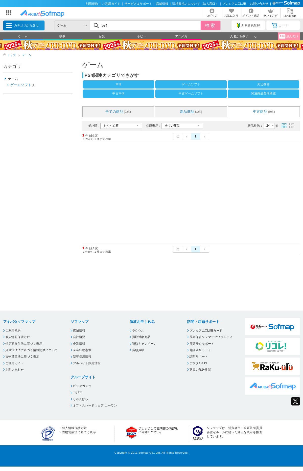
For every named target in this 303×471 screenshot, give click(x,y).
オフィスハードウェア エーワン (95, 405)
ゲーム (22, 36)
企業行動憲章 (82, 350)
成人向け (288, 36)
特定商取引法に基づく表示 (24, 343)
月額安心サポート (201, 343)
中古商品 (264, 111)
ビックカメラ (82, 386)
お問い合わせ (259, 3)
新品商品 (191, 111)
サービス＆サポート (138, 3)
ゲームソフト (191, 84)
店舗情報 (162, 3)
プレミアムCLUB (234, 3)
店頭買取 (138, 350)
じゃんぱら (80, 399)
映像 (62, 36)
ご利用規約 (13, 330)
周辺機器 (263, 84)
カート (280, 25)
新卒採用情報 (82, 356)
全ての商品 (118, 111)
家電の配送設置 (200, 369)
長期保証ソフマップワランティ (211, 337)
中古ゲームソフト (191, 93)
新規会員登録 (248, 25)
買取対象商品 (141, 337)
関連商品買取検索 (263, 93)
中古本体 (118, 93)
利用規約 (92, 3)
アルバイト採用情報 (87, 363)
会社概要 (79, 337)
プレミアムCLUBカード (206, 330)
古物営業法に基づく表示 (22, 356)
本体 (119, 84)
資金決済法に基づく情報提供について (31, 350)
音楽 (102, 36)
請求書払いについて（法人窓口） (195, 3)
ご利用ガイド (111, 3)
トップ (11, 55)
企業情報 (79, 343)
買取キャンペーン (144, 343)
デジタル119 (198, 363)
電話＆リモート (200, 350)
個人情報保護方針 (17, 337)
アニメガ (181, 36)
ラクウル (138, 330)
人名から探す (239, 36)
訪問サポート (198, 356)
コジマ (77, 392)
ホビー (141, 36)
